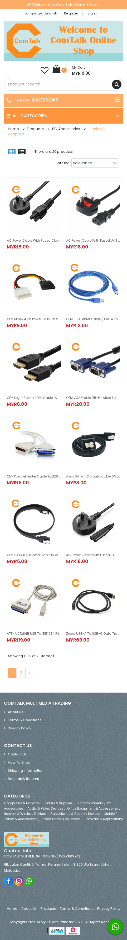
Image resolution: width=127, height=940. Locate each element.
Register (71, 13)
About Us (15, 711)
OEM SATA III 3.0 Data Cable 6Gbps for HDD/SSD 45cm (34, 555)
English (52, 13)
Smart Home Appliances (61, 819)
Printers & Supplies (58, 803)
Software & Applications (104, 819)
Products (35, 128)
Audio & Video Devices (45, 808)
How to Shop (19, 762)
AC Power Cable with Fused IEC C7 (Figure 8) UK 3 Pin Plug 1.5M (93, 555)
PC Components (90, 803)
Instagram (19, 881)
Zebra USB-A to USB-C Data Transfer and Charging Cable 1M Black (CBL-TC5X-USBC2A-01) (93, 633)
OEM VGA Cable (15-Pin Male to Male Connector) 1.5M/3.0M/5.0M (93, 397)
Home (13, 128)
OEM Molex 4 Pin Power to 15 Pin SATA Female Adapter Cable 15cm (34, 319)
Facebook (9, 881)
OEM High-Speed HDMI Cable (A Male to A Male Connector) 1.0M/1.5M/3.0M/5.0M (34, 397)
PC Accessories (66, 128)
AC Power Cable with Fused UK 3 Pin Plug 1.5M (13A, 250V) (93, 240)
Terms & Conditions (24, 720)
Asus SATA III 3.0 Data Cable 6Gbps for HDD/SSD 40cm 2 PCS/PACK (93, 476)
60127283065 (45, 100)
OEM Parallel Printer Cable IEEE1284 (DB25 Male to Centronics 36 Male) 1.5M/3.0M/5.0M (34, 476)
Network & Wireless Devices (25, 813)
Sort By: (62, 163)
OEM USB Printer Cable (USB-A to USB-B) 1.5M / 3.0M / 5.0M (93, 319)
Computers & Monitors (22, 803)
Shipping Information (25, 770)
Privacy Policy (19, 728)
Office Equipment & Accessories (92, 808)
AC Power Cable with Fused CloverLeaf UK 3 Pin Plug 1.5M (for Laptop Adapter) (34, 240)
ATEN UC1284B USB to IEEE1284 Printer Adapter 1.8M (34, 633)
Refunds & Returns (23, 778)
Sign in (93, 13)
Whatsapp (29, 881)
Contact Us (17, 754)
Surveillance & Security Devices (75, 813)
